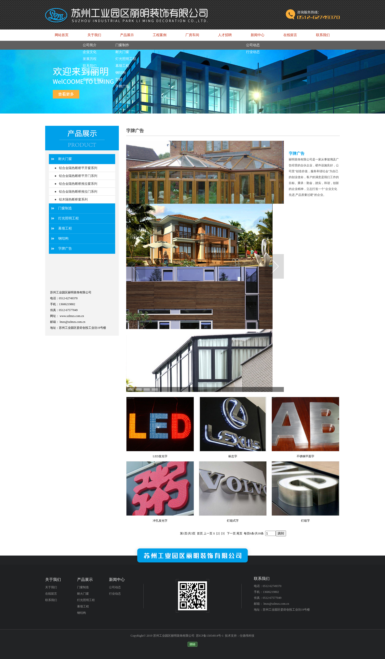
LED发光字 (160, 456)
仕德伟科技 (247, 635)
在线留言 (51, 593)
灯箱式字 (233, 520)
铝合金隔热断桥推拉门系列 (78, 191)
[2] (218, 533)
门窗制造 (65, 208)
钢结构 (63, 238)
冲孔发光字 (160, 520)
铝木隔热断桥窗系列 (73, 199)
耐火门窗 (65, 159)
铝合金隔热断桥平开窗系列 (78, 168)
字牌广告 (65, 248)
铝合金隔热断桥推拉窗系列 (78, 184)
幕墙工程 (65, 228)
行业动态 (115, 593)
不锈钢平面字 (305, 456)
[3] (223, 533)
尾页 (239, 533)
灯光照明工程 (68, 218)
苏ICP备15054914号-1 (210, 635)
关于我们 (51, 587)
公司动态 (115, 587)
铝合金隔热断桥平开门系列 (78, 176)
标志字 (232, 456)
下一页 (231, 533)
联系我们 (51, 600)
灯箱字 (305, 520)
